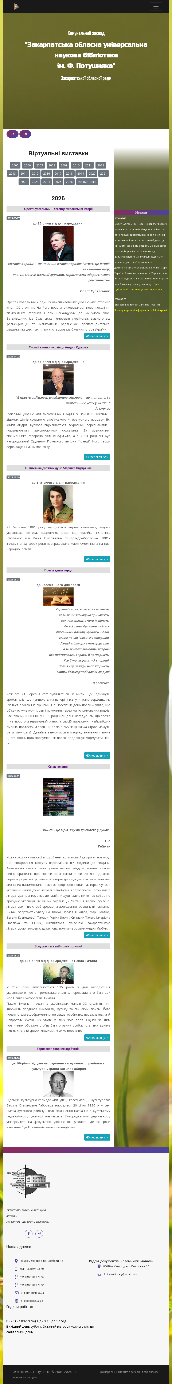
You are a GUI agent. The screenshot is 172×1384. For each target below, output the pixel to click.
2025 (58, 182)
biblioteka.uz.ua (33, 1301)
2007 (39, 165)
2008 (51, 165)
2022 (23, 182)
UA (12, 133)
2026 (69, 182)
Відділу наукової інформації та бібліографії (140, 310)
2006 (27, 165)
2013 (12, 173)
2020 (92, 173)
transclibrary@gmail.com (122, 1274)
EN (25, 133)
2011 (88, 165)
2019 (80, 173)
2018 (69, 173)
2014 (23, 173)
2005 (15, 165)
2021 (103, 173)
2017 (58, 173)
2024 (46, 182)
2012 (100, 165)
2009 (64, 165)
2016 (46, 173)
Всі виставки (87, 182)
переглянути (97, 336)
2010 (76, 165)
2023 (35, 182)
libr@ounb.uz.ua (34, 1293)
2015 (35, 173)
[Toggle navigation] (156, 6)
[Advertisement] (141, 180)
